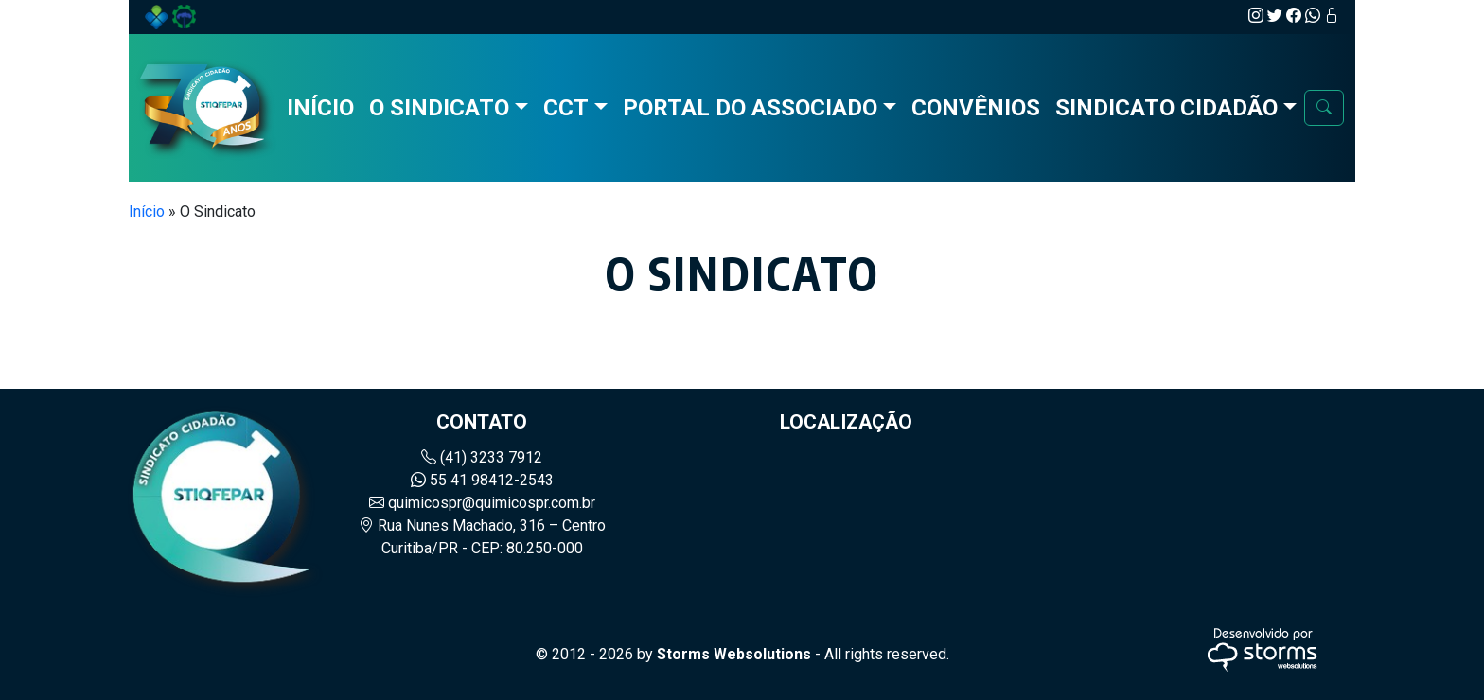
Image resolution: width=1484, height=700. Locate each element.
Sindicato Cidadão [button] (1166, 108)
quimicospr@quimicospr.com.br (482, 503)
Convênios (975, 108)
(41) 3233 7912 (481, 457)
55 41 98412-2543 (482, 480)
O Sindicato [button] (439, 108)
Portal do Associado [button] (750, 108)
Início (320, 108)
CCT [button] (566, 108)
